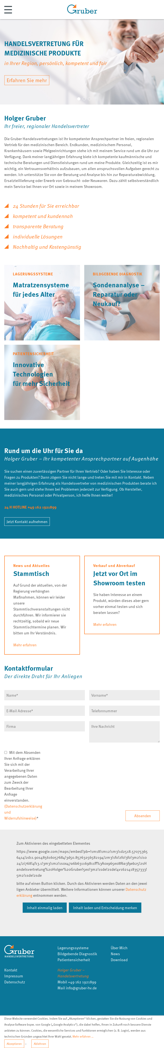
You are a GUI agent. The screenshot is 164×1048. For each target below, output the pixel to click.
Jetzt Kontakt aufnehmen (27, 521)
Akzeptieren (14, 1044)
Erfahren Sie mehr (27, 80)
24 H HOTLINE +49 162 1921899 (30, 507)
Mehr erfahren (25, 644)
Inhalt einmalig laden (44, 907)
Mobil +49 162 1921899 (77, 981)
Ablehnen (40, 1044)
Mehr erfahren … (82, 1036)
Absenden (142, 815)
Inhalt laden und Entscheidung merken (105, 907)
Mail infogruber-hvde (77, 987)
